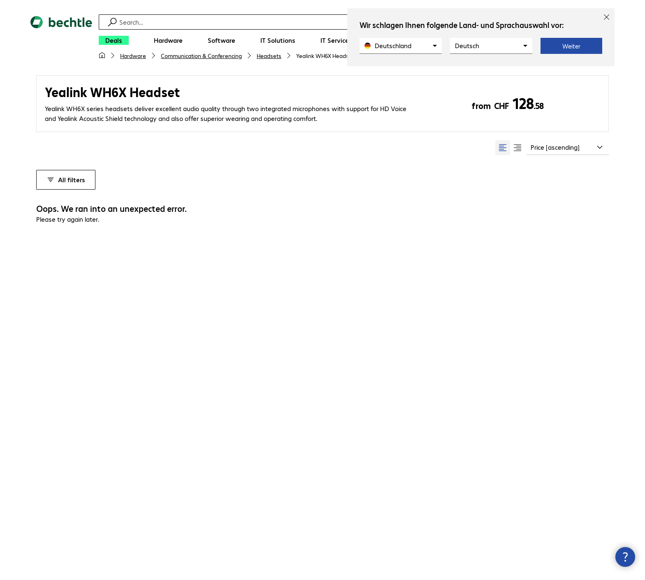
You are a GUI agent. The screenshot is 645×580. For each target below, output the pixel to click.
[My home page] (102, 55)
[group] (510, 147)
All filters (65, 179)
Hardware (133, 55)
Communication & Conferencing (201, 55)
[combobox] (568, 147)
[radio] (502, 147)
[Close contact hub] (625, 557)
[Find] (327, 22)
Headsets (269, 55)
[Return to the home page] (61, 41)
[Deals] (114, 40)
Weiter (571, 46)
